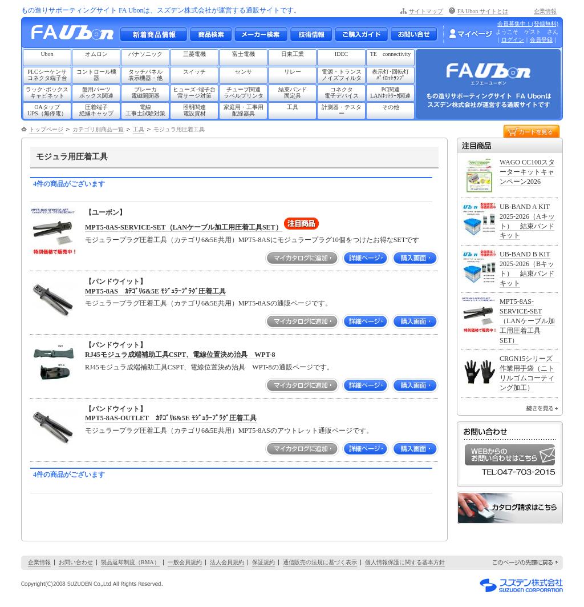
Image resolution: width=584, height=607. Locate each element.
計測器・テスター (342, 110)
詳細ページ (365, 258)
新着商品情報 (153, 34)
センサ (243, 72)
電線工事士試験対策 (145, 110)
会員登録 (541, 40)
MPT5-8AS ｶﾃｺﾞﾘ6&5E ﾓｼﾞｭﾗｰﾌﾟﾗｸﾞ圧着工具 (155, 291)
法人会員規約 (227, 562)
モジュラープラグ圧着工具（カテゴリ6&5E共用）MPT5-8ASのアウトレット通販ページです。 (229, 431)
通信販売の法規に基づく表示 (320, 562)
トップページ (46, 129)
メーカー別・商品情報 (210, 34)
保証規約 (263, 562)
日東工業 (292, 54)
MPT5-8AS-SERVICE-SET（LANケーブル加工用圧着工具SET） (183, 227)
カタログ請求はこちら (510, 508)
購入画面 (415, 258)
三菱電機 (194, 54)
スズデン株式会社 (521, 585)
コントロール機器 (96, 75)
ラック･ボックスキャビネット (47, 92)
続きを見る (542, 408)
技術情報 (311, 34)
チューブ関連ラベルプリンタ (243, 92)
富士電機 (243, 54)
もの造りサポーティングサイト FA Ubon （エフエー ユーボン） (75, 35)
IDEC (341, 54)
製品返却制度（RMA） (130, 562)
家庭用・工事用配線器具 (243, 110)
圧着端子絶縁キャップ (96, 110)
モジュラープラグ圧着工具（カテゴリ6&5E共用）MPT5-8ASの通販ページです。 (208, 303)
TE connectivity (390, 54)
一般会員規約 (185, 562)
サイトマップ (426, 11)
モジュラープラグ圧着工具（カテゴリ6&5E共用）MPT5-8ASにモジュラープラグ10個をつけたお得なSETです (252, 240)
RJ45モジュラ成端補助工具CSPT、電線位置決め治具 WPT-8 (180, 355)
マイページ (470, 34)
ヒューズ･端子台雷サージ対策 (194, 92)
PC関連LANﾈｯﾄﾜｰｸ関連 (390, 92)
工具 (292, 107)
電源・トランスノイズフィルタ (342, 75)
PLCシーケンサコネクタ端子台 (47, 75)
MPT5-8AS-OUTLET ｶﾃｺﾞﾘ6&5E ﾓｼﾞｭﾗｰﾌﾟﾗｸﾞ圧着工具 (171, 418)
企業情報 (545, 11)
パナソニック (145, 54)
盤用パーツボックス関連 (96, 92)
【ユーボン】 (105, 212)
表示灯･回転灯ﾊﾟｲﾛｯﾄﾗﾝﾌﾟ (390, 75)
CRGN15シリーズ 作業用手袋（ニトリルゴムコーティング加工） (529, 373)
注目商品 (510, 145)
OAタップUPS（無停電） (46, 110)
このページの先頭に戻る (526, 563)
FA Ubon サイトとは (482, 11)
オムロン (96, 54)
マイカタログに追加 (302, 258)
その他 (390, 107)
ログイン (512, 40)
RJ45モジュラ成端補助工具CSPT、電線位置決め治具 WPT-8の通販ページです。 (209, 367)
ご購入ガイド (361, 34)
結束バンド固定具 (292, 92)
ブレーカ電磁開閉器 (145, 92)
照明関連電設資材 (194, 110)
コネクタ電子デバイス (342, 92)
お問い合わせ (414, 34)
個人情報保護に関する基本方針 (405, 562)
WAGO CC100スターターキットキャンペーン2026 (527, 172)
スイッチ (194, 72)
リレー (292, 72)
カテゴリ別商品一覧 (98, 129)
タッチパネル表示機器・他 (145, 75)
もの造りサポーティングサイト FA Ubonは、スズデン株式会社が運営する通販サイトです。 (161, 10)
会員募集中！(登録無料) (527, 24)
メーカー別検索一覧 (261, 34)
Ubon (46, 54)
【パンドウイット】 (116, 282)
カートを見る (531, 130)
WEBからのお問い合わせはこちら (510, 454)
